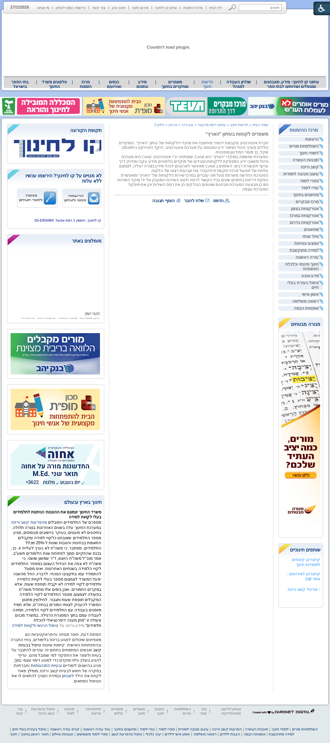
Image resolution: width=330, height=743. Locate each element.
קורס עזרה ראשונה (64, 729)
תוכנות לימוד (69, 711)
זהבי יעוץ (92, 315)
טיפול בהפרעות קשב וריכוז (43, 711)
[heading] (55, 131)
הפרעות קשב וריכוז (227, 729)
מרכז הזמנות (193, 8)
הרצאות (312, 139)
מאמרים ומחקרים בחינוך (175, 84)
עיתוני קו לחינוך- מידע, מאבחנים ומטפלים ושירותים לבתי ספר (291, 84)
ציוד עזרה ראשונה (96, 729)
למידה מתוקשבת (304, 250)
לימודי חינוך (309, 153)
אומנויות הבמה (306, 308)
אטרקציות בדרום (304, 222)
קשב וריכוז (310, 167)
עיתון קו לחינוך (166, 8)
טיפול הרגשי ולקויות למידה (35, 625)
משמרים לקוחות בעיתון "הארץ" (237, 134)
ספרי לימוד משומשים (92, 734)
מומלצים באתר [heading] (87, 240)
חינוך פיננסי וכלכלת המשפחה (302, 266)
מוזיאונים (311, 229)
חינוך (13, 734)
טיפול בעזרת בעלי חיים (303, 285)
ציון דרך (187, 125)
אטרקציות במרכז (304, 215)
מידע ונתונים (142, 84)
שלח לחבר (194, 200)
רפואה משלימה (305, 301)
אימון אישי (310, 294)
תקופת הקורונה (86, 130)
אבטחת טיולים (62, 734)
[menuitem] (291, 84)
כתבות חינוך (159, 711)
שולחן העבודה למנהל (238, 84)
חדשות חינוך (207, 84)
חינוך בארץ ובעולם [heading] (83, 502)
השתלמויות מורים (304, 146)
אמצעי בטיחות (306, 243)
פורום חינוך (140, 8)
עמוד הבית (260, 125)
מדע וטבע (310, 276)
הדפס (218, 200)
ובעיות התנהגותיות (45, 665)
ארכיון (172, 125)
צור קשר (99, 8)
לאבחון (68, 676)
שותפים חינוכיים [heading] (305, 549)
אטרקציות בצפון (305, 208)
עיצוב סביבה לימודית (301, 174)
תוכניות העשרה (306, 160)
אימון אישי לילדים (177, 734)
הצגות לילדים (230, 734)
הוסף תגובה (163, 200)
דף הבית (215, 8)
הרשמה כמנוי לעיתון (71, 8)
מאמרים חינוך (139, 711)
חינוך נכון (118, 8)
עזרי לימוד (310, 188)
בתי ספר (203, 711)
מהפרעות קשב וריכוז (29, 522)
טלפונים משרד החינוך (54, 84)
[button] (232, 7)
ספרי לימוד (309, 181)
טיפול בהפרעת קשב (126, 734)
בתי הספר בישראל (19, 84)
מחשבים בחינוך (306, 195)
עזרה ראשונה (307, 257)
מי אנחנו (43, 8)
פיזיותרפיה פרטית (93, 711)
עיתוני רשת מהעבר (212, 125)
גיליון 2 (159, 125)
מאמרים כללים (117, 711)
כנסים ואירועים (114, 84)
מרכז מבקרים (307, 201)
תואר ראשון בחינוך (34, 734)
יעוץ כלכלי (153, 734)
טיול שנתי (311, 236)
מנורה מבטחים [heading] (305, 324)
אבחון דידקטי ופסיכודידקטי (231, 711)
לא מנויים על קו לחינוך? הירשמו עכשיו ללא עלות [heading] (63, 178)
